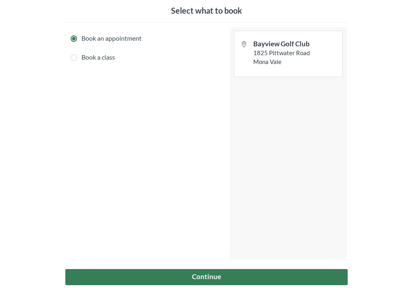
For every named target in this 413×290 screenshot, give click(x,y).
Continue (206, 276)
